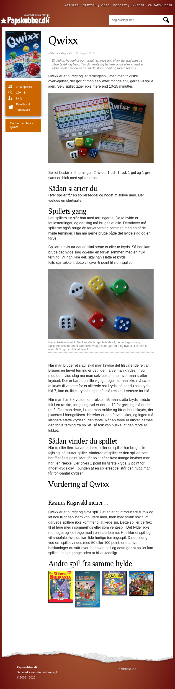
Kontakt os (127, 669)
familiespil (23, 104)
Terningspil (23, 109)
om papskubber (160, 5)
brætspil (89, 5)
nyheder (137, 5)
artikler (72, 5)
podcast (120, 5)
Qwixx (62, 40)
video (105, 5)
